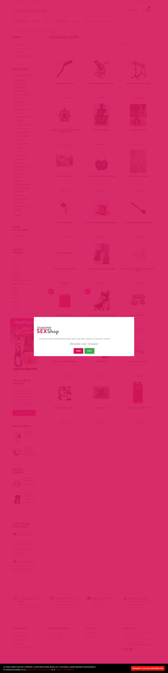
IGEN (89, 351)
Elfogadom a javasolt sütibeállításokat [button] (148, 668)
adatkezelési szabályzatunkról (38, 670)
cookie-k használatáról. (65, 670)
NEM (78, 351)
